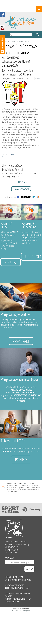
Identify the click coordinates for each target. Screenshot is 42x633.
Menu (39, 9)
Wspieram (21, 341)
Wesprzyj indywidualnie (15, 314)
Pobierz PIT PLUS (7, 225)
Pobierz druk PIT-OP (13, 440)
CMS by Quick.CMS (16, 611)
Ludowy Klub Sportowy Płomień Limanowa (19, 41)
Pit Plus (25, 483)
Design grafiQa (26, 611)
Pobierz (10, 262)
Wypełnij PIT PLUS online (29, 225)
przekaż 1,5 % (21, 182)
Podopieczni (5, 41)
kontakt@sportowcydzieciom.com (20, 579)
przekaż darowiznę (21, 188)
